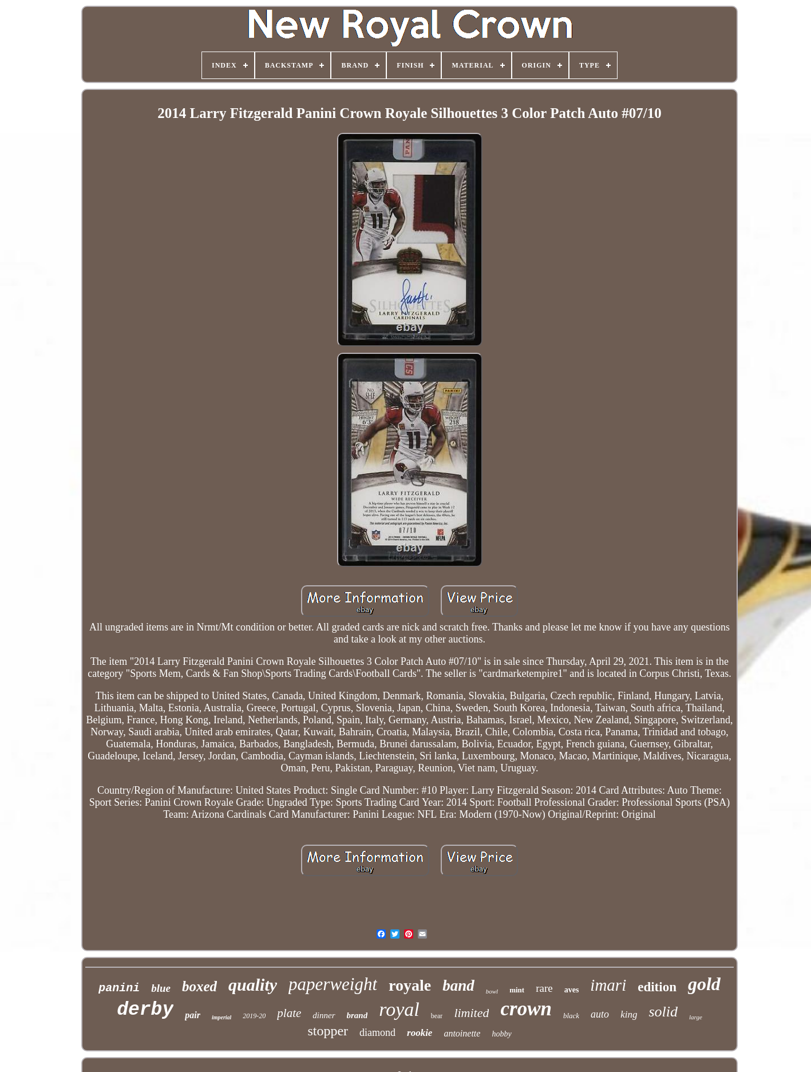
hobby (501, 1034)
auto (600, 1014)
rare (544, 988)
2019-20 (254, 1016)
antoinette (462, 1033)
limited (471, 1013)
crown (525, 1009)
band (458, 985)
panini (119, 988)
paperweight (332, 984)
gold (704, 984)
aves (571, 990)
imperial (221, 1017)
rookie (419, 1032)
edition (657, 987)
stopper (327, 1030)
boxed (199, 986)
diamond (377, 1032)
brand (357, 1015)
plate (289, 1013)
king (628, 1014)
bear (437, 1016)
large (695, 1017)
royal (399, 1009)
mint (516, 990)
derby (145, 1009)
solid (663, 1011)
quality (252, 984)
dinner (323, 1015)
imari (608, 985)
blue (161, 988)
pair (192, 1015)
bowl (492, 991)
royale (410, 985)
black (571, 1015)
